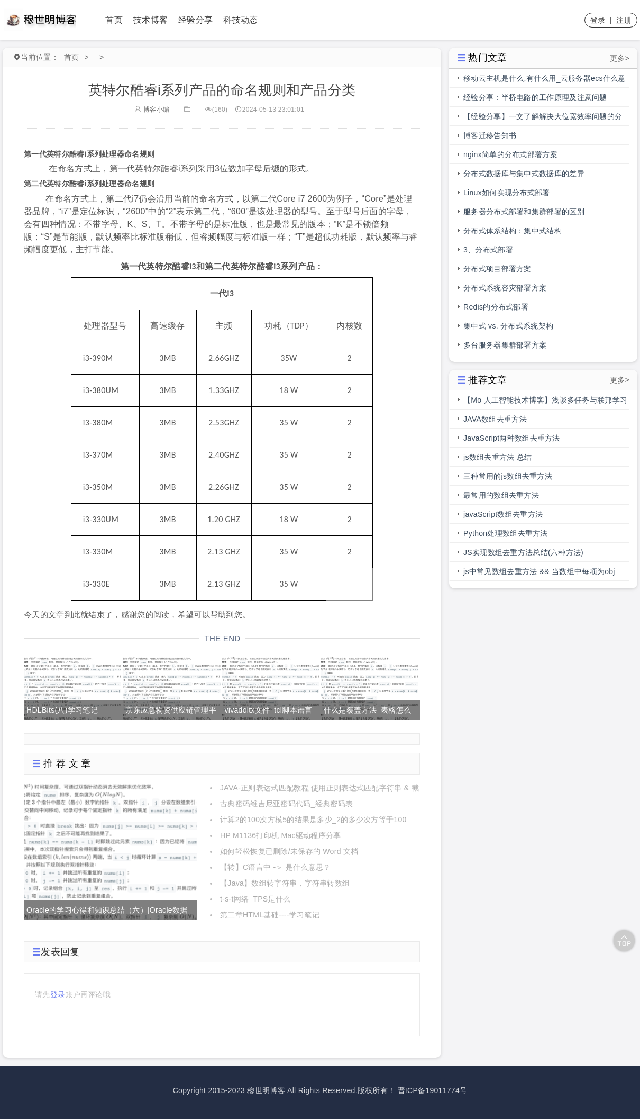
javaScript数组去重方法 (503, 514)
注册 (624, 20)
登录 (598, 20)
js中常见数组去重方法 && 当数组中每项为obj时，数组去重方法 (539, 574)
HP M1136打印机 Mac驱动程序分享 (280, 835)
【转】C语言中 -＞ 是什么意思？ (275, 867)
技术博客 (150, 19)
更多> (619, 58)
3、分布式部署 (488, 249)
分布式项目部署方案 (497, 269)
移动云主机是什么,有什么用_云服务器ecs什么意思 (544, 81)
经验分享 (195, 19)
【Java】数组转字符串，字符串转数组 (285, 883)
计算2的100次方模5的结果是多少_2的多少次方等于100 (313, 819)
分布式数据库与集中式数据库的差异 (523, 173)
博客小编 (151, 109)
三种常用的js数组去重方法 (507, 476)
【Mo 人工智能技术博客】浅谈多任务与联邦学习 (545, 400)
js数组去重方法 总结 (497, 457)
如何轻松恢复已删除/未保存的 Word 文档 (289, 851)
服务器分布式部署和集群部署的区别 (523, 211)
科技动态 (240, 19)
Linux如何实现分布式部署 (506, 192)
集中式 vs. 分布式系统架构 (508, 326)
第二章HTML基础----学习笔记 (269, 915)
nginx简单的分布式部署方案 (510, 154)
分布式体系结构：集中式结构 (512, 230)
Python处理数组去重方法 (505, 533)
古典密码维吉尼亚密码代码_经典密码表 (286, 803)
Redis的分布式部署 (495, 307)
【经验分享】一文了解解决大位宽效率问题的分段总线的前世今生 (542, 119)
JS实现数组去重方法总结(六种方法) (523, 552)
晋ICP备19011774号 (433, 1090)
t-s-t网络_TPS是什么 (255, 899)
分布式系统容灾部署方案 (504, 288)
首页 (114, 19)
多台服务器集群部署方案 (504, 345)
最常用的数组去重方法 (501, 495)
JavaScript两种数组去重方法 (511, 438)
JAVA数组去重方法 (495, 419)
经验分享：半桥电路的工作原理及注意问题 (535, 97)
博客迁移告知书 (489, 135)
